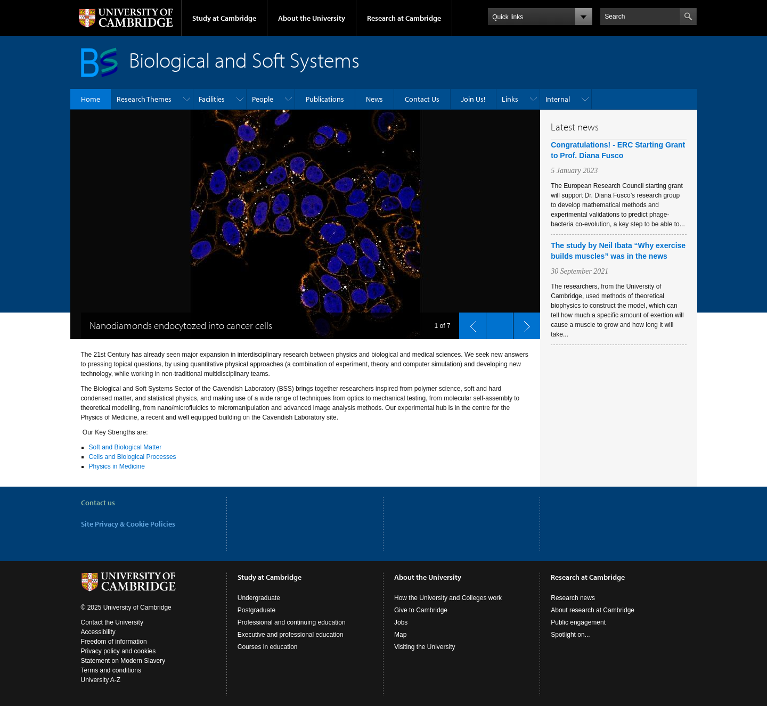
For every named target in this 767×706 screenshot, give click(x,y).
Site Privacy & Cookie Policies (128, 524)
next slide (523, 323)
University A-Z (101, 680)
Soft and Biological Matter (125, 447)
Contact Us (422, 99)
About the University (311, 18)
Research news (573, 598)
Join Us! (473, 99)
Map (400, 634)
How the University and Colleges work (448, 598)
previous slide (469, 323)
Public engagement (578, 622)
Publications (325, 99)
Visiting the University (424, 647)
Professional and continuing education (292, 622)
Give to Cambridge (420, 610)
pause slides (496, 323)
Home (90, 99)
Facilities (212, 99)
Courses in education (268, 647)
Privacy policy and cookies (118, 651)
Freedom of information (114, 641)
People (262, 99)
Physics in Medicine (117, 466)
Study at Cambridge (224, 18)
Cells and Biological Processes (132, 457)
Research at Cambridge (404, 18)
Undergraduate (259, 598)
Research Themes (144, 99)
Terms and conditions (111, 670)
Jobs (400, 622)
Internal (557, 99)
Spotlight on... (570, 634)
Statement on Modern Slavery (123, 660)
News (374, 99)
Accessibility (98, 632)
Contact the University (112, 622)
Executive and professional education (291, 634)
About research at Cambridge (592, 610)
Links (510, 99)
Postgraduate (256, 610)
